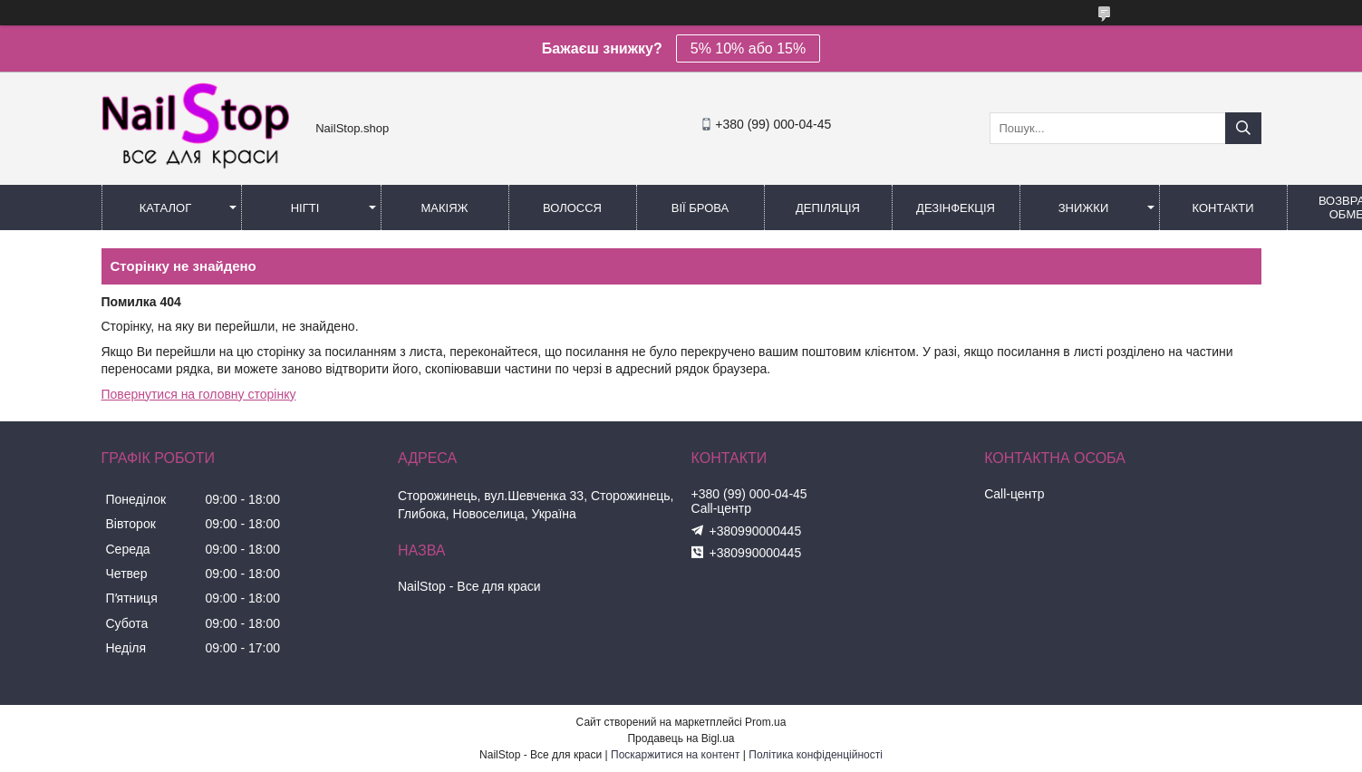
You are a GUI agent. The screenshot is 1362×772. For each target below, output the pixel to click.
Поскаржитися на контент (675, 754)
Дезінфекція (955, 208)
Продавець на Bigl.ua (680, 738)
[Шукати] (1243, 128)
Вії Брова (700, 208)
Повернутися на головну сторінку (198, 394)
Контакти (1223, 208)
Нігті (305, 208)
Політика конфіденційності (816, 754)
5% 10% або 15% (748, 48)
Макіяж (444, 208)
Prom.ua (765, 722)
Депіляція (828, 208)
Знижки (1083, 208)
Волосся (572, 208)
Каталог (165, 208)
